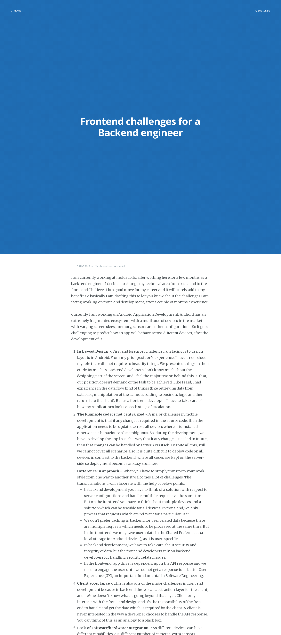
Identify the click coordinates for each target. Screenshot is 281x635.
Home (17, 10)
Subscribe (263, 10)
